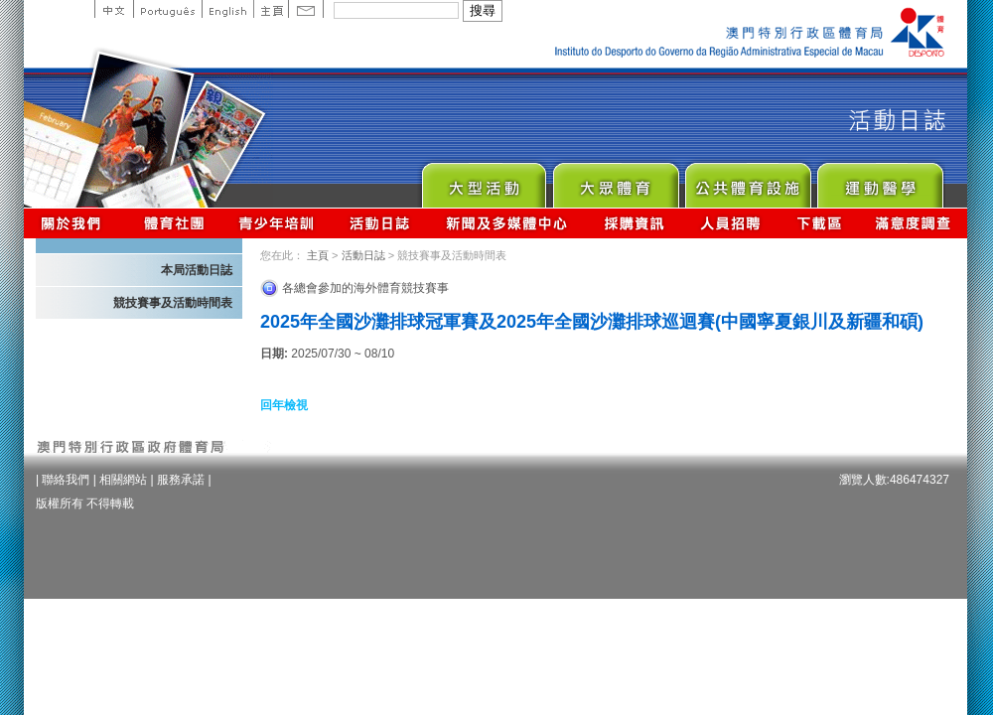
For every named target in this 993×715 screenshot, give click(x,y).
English (227, 9)
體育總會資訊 (173, 223)
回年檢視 (284, 405)
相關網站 (123, 480)
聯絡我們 (65, 480)
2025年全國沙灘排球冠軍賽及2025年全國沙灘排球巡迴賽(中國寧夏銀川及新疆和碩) (591, 322)
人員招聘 (730, 223)
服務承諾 (181, 480)
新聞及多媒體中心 (507, 223)
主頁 (270, 9)
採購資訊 (634, 223)
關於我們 (75, 223)
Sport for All (615, 180)
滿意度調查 (913, 223)
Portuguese (167, 9)
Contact (306, 9)
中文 (113, 9)
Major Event (483, 180)
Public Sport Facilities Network (747, 180)
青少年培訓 (277, 223)
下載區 (819, 223)
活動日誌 (381, 223)
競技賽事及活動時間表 (172, 303)
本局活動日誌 (196, 270)
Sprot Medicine (879, 180)
